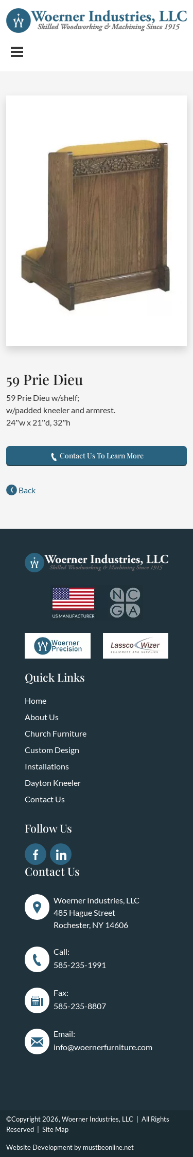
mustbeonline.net (108, 1147)
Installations (47, 766)
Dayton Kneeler (53, 782)
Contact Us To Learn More (97, 455)
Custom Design (52, 750)
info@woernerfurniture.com (103, 1047)
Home (35, 700)
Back (21, 490)
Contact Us (45, 799)
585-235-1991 (80, 965)
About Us (42, 717)
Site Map (55, 1129)
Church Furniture (55, 733)
